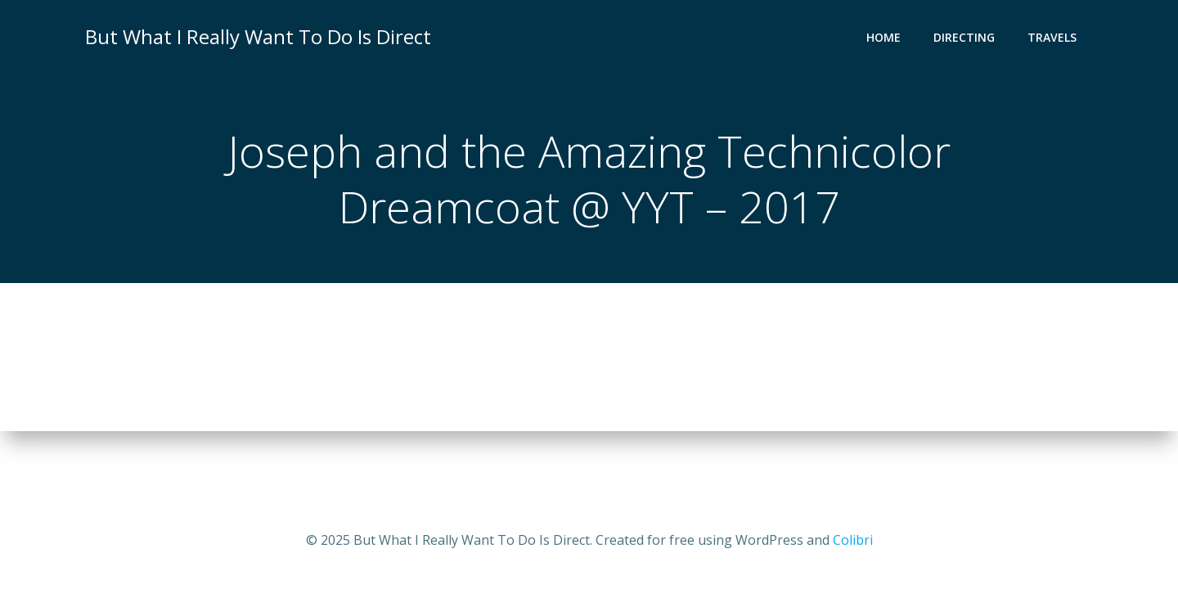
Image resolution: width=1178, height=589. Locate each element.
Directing (964, 37)
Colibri (853, 540)
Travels (1052, 37)
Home (883, 37)
